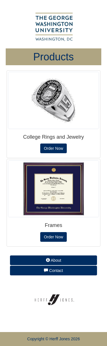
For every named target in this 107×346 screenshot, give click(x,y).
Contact (53, 270)
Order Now (53, 148)
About (53, 260)
